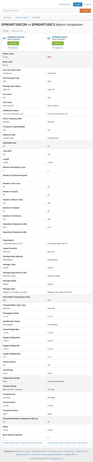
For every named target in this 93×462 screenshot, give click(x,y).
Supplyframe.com (57, 459)
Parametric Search (55, 451)
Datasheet (13, 48)
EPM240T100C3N (15, 37)
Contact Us (20, 451)
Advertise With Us (70, 454)
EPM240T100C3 (60, 37)
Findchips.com (4, 4)
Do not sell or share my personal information (47, 454)
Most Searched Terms (39, 451)
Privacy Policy (69, 451)
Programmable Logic (11, 443)
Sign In (88, 4)
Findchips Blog (64, 4)
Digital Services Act (23, 454)
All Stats (6, 31)
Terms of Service (82, 451)
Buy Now (13, 43)
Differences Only (17, 31)
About (28, 451)
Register (78, 4)
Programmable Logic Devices (31, 443)
